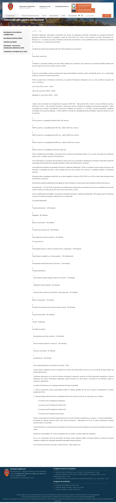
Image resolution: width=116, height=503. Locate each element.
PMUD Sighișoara (72, 15)
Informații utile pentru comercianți (13, 33)
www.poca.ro (95, 495)
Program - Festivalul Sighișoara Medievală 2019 (14, 47)
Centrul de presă (10, 42)
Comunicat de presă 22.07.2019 (15, 52)
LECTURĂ (44, 15)
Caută (106, 16)
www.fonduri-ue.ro (89, 497)
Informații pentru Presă (13, 38)
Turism (63, 15)
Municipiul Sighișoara (27, 7)
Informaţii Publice (61, 7)
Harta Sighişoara (53, 15)
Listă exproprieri (83, 10)
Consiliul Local (45, 7)
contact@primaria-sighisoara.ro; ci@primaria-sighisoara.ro (30, 474)
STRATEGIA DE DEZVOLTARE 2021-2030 (30, 15)
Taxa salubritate (81, 6)
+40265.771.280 (20, 476)
